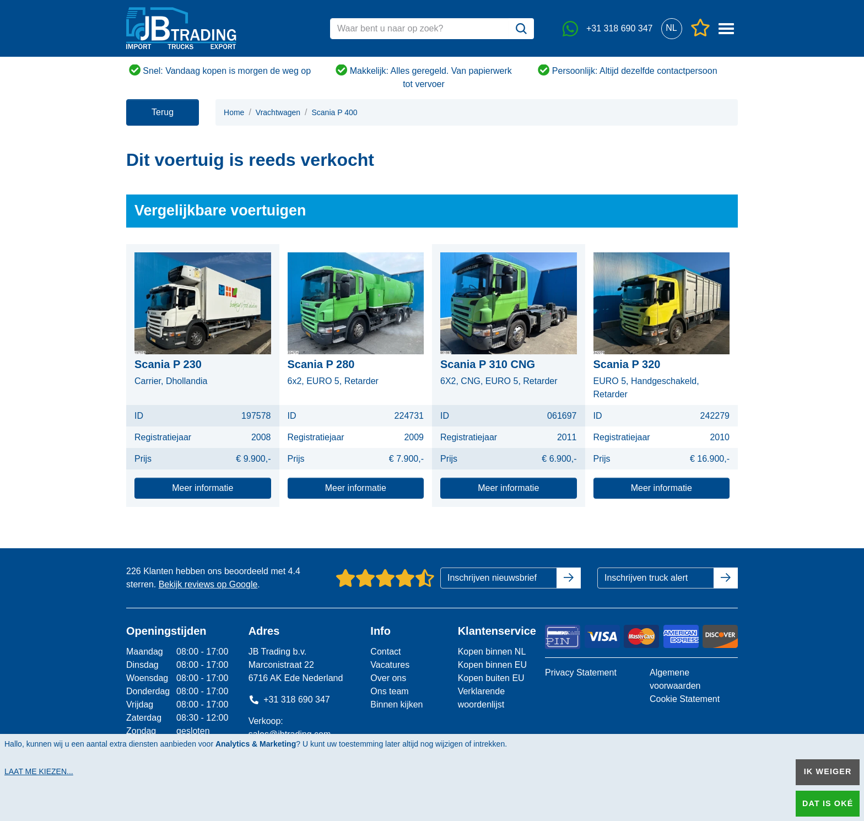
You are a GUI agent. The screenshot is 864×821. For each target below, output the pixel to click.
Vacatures (389, 664)
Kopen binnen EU (492, 664)
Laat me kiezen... (38, 771)
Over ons (388, 678)
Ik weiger (828, 771)
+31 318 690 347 (289, 699)
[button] (671, 28)
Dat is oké (827, 803)
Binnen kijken (396, 704)
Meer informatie (202, 488)
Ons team (389, 691)
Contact (385, 651)
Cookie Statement (685, 699)
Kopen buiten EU (491, 678)
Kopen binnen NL (492, 651)
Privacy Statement (581, 672)
